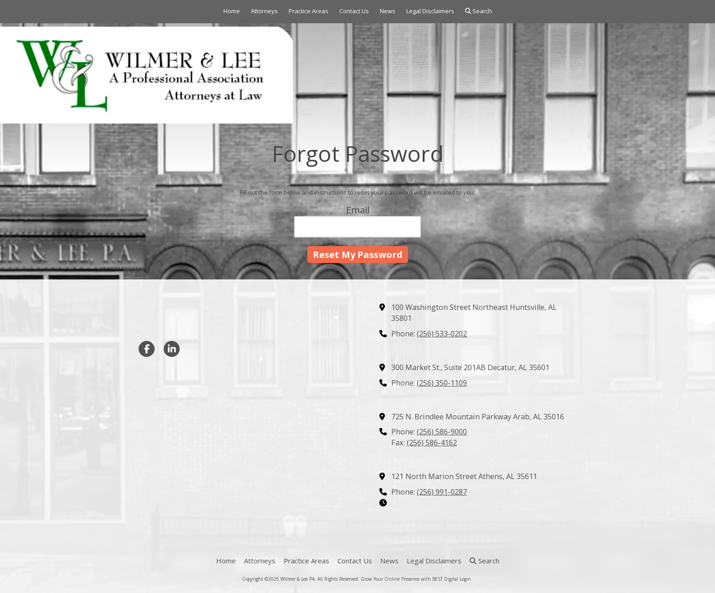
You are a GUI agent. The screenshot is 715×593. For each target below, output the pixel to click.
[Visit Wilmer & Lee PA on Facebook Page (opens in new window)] (147, 349)
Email (357, 210)
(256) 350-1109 (442, 383)
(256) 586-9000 (442, 432)
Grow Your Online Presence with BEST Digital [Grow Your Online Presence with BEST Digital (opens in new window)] (409, 579)
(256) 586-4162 (432, 443)
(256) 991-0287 (442, 492)
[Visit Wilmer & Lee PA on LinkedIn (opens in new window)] (172, 349)
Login (465, 579)
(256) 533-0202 (442, 334)
